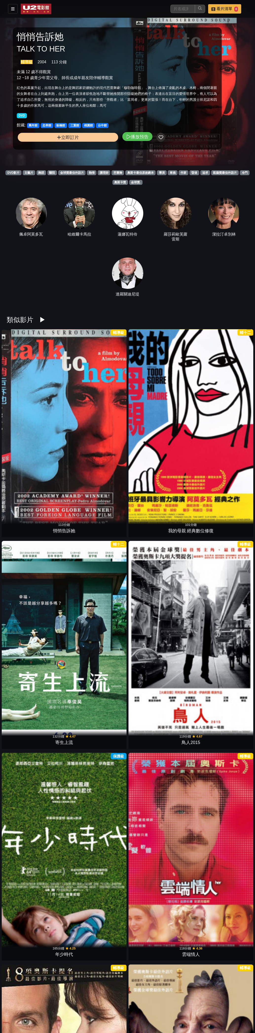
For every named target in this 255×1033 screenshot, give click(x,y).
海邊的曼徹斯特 (23, 606)
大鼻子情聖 (231, 752)
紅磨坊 (231, 825)
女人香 (189, 752)
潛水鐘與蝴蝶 (65, 679)
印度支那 (65, 533)
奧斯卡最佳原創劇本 (140, 172)
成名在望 (65, 825)
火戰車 (148, 679)
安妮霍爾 (24, 533)
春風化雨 (190, 533)
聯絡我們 (219, 1004)
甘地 (106, 898)
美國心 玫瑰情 (107, 825)
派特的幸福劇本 (23, 460)
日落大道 (107, 971)
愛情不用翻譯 (189, 460)
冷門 (245, 172)
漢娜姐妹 (148, 825)
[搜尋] (182, 9)
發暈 (148, 752)
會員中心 (171, 1014)
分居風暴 (107, 460)
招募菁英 (123, 1014)
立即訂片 (44, 150)
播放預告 (90, 150)
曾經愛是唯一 (231, 898)
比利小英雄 (24, 752)
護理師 (104, 172)
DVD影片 (13, 172)
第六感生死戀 (65, 752)
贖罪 (148, 460)
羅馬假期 (107, 752)
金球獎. (136, 182)
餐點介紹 (147, 1004)
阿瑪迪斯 (190, 898)
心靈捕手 (24, 825)
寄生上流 (107, 387)
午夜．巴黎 (190, 606)
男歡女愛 (231, 460)
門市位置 (171, 1004)
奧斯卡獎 (120, 182)
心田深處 (24, 898)
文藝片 (28, 172)
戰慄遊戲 (148, 533)
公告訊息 (195, 1004)
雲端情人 (231, 387)
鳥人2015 (148, 387)
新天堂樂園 (65, 898)
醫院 (52, 172)
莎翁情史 (148, 898)
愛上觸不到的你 (148, 971)
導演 (162, 172)
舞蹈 (41, 172)
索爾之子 (107, 606)
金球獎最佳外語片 (72, 172)
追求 (205, 172)
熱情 (92, 172)
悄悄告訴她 (24, 387)
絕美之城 (148, 606)
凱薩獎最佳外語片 (225, 172)
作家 (183, 172)
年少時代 (190, 387)
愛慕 (65, 460)
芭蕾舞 (117, 172)
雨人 (231, 679)
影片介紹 (123, 1004)
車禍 (173, 172)
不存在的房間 (65, 606)
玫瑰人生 (107, 679)
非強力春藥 (190, 825)
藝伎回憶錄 (190, 679)
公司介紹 (147, 1014)
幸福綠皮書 (231, 533)
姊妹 (231, 606)
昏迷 (194, 172)
